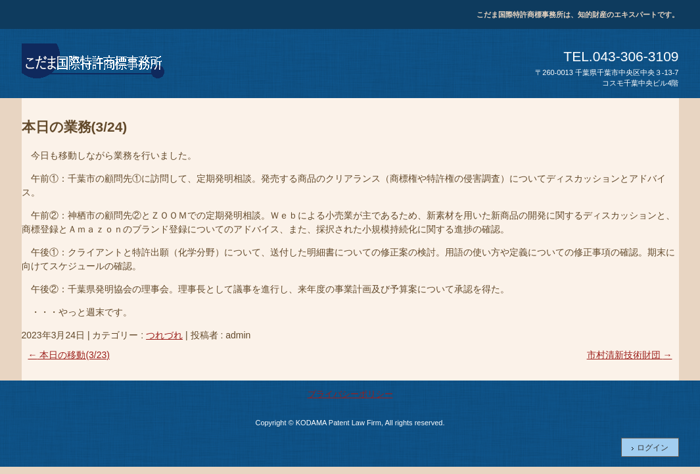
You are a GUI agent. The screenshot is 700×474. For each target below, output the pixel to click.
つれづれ (164, 335)
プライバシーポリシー (350, 394)
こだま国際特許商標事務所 (94, 63)
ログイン (652, 447)
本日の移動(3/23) (69, 355)
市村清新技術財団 (629, 355)
